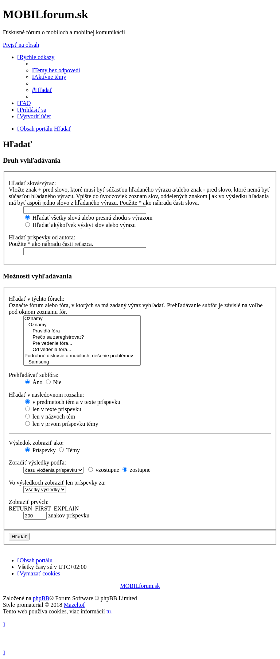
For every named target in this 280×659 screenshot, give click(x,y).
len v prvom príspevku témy (61, 424)
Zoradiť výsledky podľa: (37, 462)
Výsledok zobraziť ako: (36, 443)
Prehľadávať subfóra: (33, 375)
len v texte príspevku (53, 409)
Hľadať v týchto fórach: (36, 299)
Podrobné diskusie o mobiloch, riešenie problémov (82, 356)
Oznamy (82, 319)
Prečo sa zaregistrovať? (82, 337)
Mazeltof (74, 605)
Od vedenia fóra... (82, 350)
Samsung (82, 362)
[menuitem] (56, 70)
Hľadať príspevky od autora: (42, 237)
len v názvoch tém (50, 416)
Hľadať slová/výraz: (32, 183)
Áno (34, 382)
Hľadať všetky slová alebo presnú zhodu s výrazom (88, 218)
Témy (69, 450)
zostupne (136, 470)
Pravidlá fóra (82, 331)
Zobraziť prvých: (28, 502)
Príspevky (40, 450)
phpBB (41, 598)
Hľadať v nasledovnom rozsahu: (46, 395)
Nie (54, 382)
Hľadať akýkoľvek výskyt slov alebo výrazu (80, 225)
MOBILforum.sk (140, 586)
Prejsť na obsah (21, 45)
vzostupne (103, 470)
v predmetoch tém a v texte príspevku (72, 402)
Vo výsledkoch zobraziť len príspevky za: (57, 482)
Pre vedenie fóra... (82, 343)
